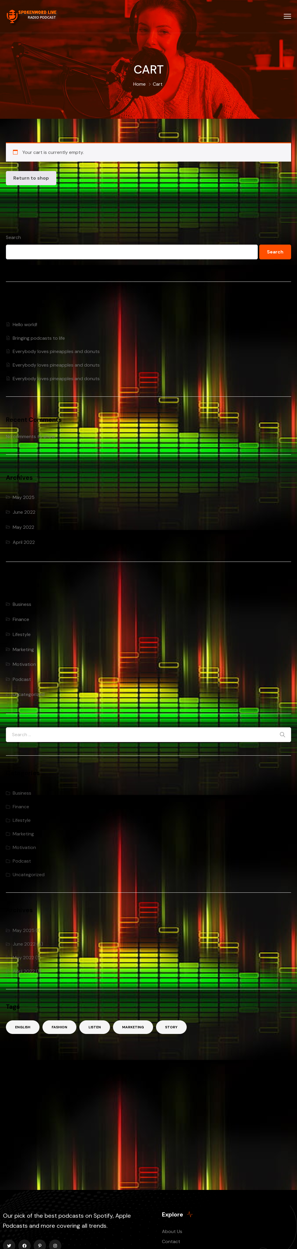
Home (139, 84)
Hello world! (25, 324)
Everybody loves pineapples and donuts (56, 351)
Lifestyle (22, 634)
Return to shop (31, 178)
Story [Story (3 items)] (171, 1027)
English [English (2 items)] (22, 1027)
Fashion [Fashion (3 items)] (59, 1027)
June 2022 (24, 512)
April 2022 (24, 542)
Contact (171, 1241)
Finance (21, 619)
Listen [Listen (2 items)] (94, 1027)
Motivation (24, 664)
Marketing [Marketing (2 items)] (133, 1027)
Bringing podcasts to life (39, 338)
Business (22, 604)
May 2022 (23, 527)
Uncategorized (29, 694)
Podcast (22, 679)
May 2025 (24, 497)
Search (13, 237)
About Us (172, 1231)
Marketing (23, 649)
